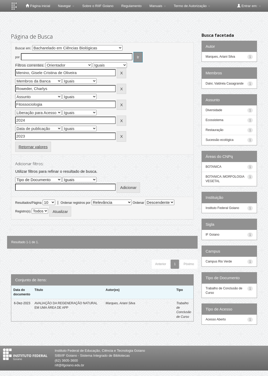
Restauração (215, 130)
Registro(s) (23, 211)
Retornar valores (33, 147)
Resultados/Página (28, 203)
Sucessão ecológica (220, 140)
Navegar (66, 6)
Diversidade (214, 110)
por (17, 57)
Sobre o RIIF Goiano (97, 6)
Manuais (157, 6)
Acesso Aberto (216, 319)
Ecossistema (215, 120)
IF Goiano (213, 234)
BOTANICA (213, 167)
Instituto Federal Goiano (222, 208)
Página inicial (38, 6)
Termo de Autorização (192, 6)
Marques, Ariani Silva (120, 303)
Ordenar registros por (75, 203)
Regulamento (131, 6)
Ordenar (138, 203)
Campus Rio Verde (219, 261)
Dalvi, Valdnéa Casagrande (225, 83)
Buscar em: (23, 48)
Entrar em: (249, 6)
